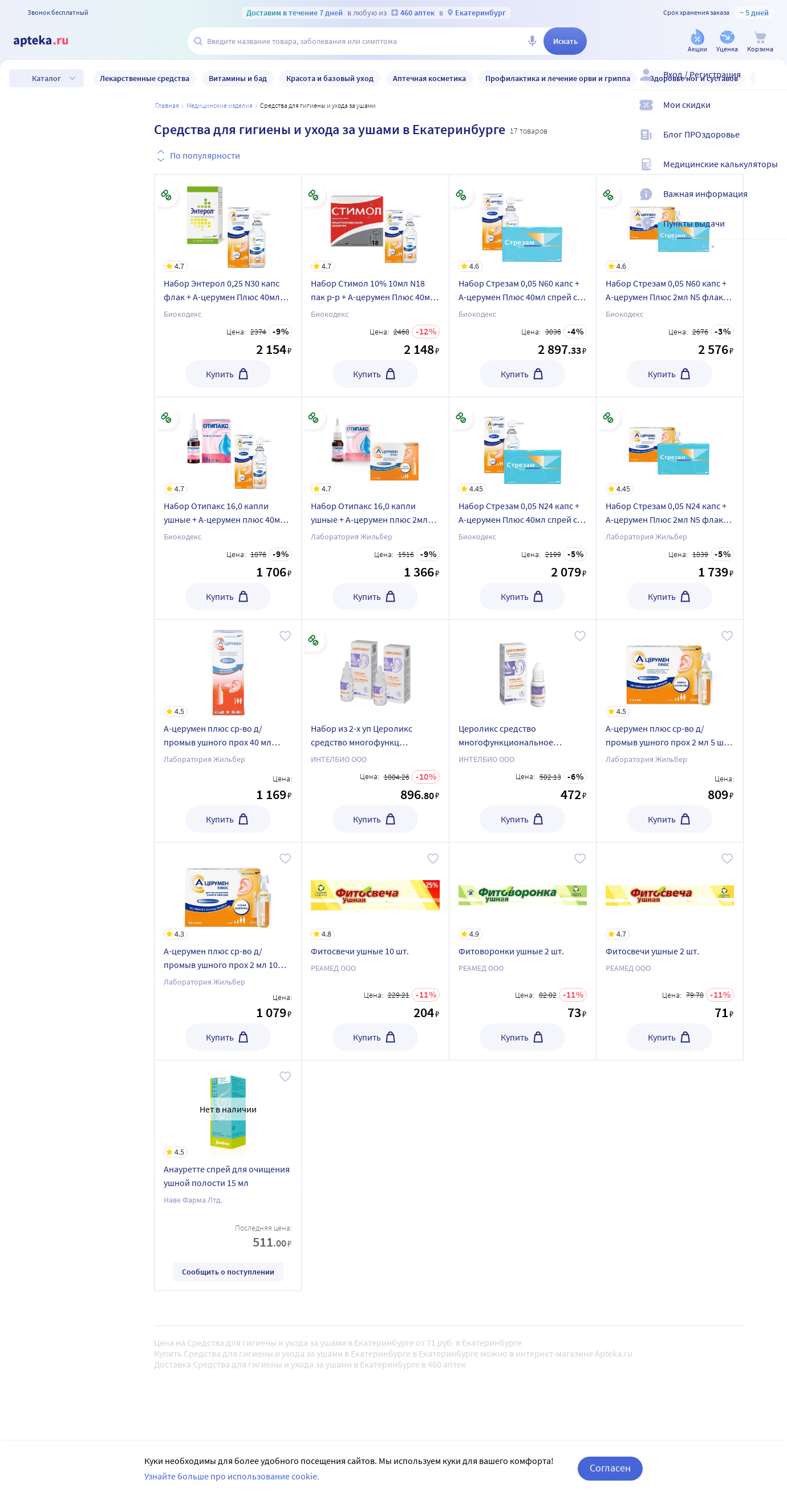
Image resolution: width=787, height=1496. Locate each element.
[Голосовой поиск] (532, 41)
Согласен (610, 1467)
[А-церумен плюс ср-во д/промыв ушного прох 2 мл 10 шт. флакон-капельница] (228, 890)
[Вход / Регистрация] (771, 84)
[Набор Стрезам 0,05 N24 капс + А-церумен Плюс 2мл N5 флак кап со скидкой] (670, 445)
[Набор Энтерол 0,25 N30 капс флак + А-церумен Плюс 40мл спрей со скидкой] (228, 223)
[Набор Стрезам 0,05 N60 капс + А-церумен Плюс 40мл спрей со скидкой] (522, 223)
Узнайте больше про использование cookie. (231, 1476)
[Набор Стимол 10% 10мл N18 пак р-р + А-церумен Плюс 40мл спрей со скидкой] (375, 223)
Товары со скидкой (84, 1060)
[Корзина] (760, 42)
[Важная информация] (771, 203)
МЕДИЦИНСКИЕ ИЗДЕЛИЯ (219, 105)
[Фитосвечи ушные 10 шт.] (375, 890)
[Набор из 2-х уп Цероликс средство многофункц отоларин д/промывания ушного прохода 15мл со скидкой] (375, 668)
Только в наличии (81, 1026)
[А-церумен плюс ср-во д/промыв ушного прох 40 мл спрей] (228, 668)
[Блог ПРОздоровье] (771, 144)
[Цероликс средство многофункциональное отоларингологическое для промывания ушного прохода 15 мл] (522, 668)
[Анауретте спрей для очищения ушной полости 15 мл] (228, 1109)
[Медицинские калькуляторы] (771, 173)
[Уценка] (727, 42)
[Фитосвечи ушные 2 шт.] (670, 890)
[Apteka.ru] (50, 41)
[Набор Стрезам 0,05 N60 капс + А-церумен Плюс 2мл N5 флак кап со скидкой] (670, 223)
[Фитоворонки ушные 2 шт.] (522, 890)
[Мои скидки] (771, 114)
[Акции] (697, 42)
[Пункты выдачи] (771, 233)
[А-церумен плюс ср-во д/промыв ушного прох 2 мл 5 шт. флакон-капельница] (670, 668)
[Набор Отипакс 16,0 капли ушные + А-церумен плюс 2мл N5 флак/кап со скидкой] (375, 445)
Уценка (60, 1093)
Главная (167, 105)
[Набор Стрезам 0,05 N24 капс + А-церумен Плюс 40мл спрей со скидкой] (522, 445)
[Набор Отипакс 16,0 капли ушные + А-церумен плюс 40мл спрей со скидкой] (228, 445)
